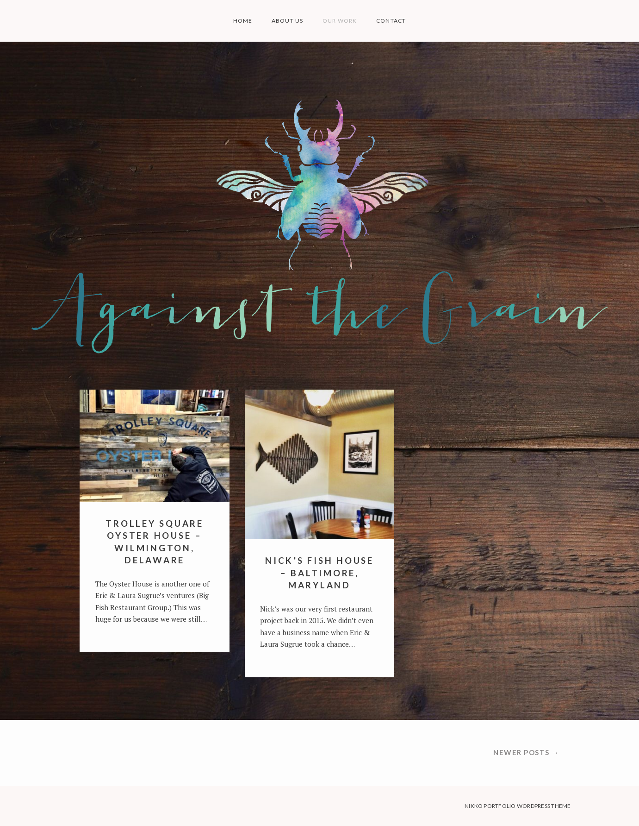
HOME (243, 20)
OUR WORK (340, 20)
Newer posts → (526, 752)
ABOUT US (288, 20)
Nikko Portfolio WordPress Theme (518, 805)
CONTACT (391, 20)
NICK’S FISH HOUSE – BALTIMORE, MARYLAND (319, 573)
